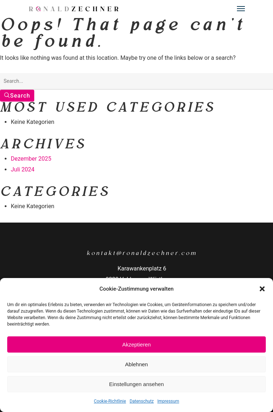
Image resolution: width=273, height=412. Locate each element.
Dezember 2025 (31, 158)
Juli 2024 (22, 169)
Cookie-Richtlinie (110, 401)
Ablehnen (136, 364)
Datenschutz (141, 401)
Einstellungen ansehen (136, 384)
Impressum (168, 401)
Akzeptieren (136, 344)
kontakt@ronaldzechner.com (142, 253)
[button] (262, 288)
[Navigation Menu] (241, 8)
